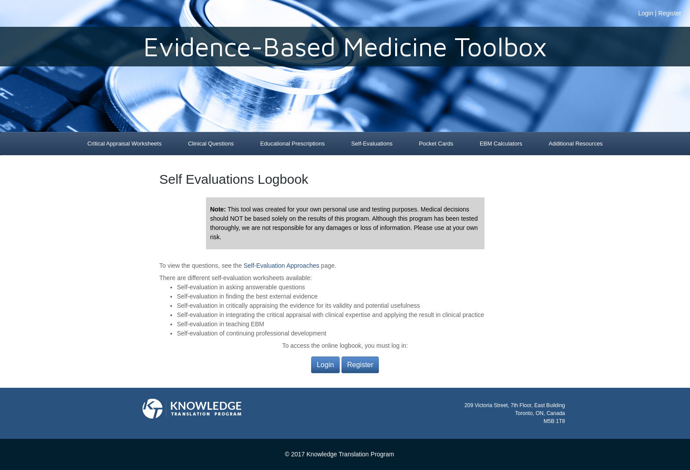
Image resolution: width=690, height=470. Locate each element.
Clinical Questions (211, 143)
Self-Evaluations (372, 143)
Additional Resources (576, 143)
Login (645, 13)
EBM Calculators (501, 143)
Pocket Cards (436, 143)
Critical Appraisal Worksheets (124, 143)
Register (669, 13)
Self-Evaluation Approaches (281, 265)
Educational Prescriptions (292, 143)
